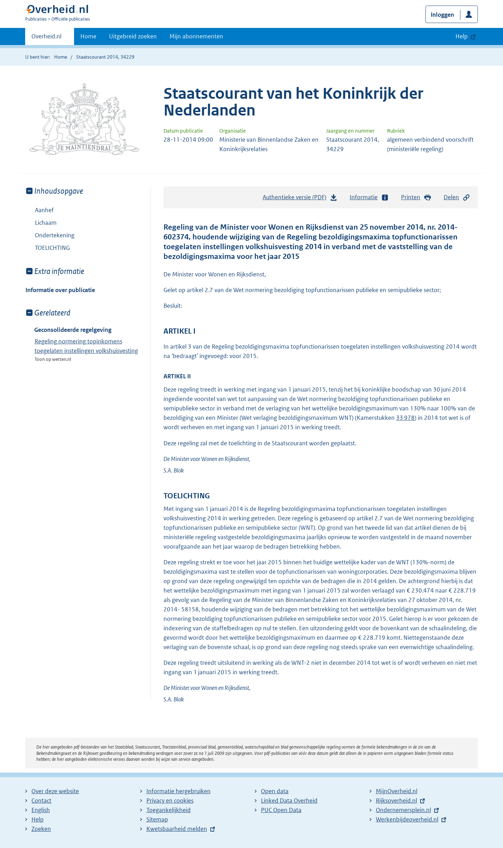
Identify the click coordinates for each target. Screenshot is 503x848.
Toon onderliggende (30, 222)
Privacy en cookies (170, 800)
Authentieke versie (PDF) (300, 199)
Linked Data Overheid (289, 800)
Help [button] (461, 36)
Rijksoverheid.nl (396, 800)
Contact (41, 800)
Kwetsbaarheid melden (176, 829)
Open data (275, 791)
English (40, 810)
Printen (416, 197)
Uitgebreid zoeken (133, 36)
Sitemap (157, 819)
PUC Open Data (281, 810)
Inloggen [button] (442, 14)
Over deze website (55, 791)
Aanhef (44, 210)
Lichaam (41, 222)
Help (37, 819)
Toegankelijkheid (168, 810)
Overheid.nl (46, 38)
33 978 (405, 418)
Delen (457, 197)
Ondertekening (54, 235)
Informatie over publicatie (60, 290)
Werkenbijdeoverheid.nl (407, 819)
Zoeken (41, 829)
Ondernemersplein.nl (403, 810)
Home (88, 36)
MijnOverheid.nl (396, 791)
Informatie (369, 197)
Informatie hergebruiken (178, 791)
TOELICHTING (52, 248)
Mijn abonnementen (196, 36)
